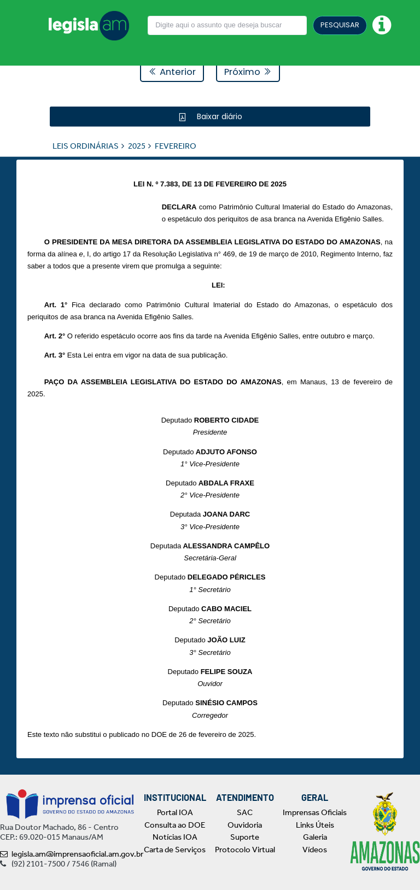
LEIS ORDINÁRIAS (85, 145)
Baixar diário (218, 115)
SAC (245, 812)
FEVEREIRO (175, 145)
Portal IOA (175, 812)
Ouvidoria (245, 825)
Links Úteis (315, 825)
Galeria (315, 837)
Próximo (248, 72)
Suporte (244, 837)
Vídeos (314, 849)
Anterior (172, 72)
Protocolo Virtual (245, 849)
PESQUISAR (339, 25)
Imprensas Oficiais (315, 812)
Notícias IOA (175, 837)
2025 (136, 145)
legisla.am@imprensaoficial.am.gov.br (71, 854)
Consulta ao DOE (174, 825)
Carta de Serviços (175, 849)
